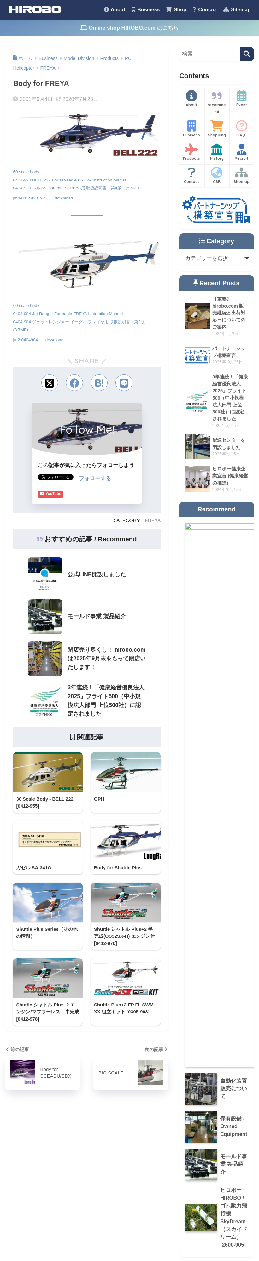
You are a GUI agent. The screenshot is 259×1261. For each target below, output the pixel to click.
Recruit (242, 152)
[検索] (247, 54)
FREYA (153, 520)
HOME (129, 1229)
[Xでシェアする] (49, 382)
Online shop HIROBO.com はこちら (129, 28)
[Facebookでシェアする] (74, 382)
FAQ (242, 128)
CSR (217, 175)
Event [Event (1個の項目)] (47, 1156)
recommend (217, 102)
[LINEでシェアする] (124, 382)
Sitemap (237, 9)
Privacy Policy (194, 1242)
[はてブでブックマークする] (99, 382)
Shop (176, 9)
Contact (205, 9)
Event (242, 98)
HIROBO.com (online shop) (129, 1157)
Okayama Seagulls (119, 1170)
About (114, 9)
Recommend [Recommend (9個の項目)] (56, 1167)
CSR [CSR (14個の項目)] (23, 1156)
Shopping (217, 128)
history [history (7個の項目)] (24, 1167)
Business (146, 9)
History (217, 152)
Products (191, 152)
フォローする (95, 478)
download (65, 197)
